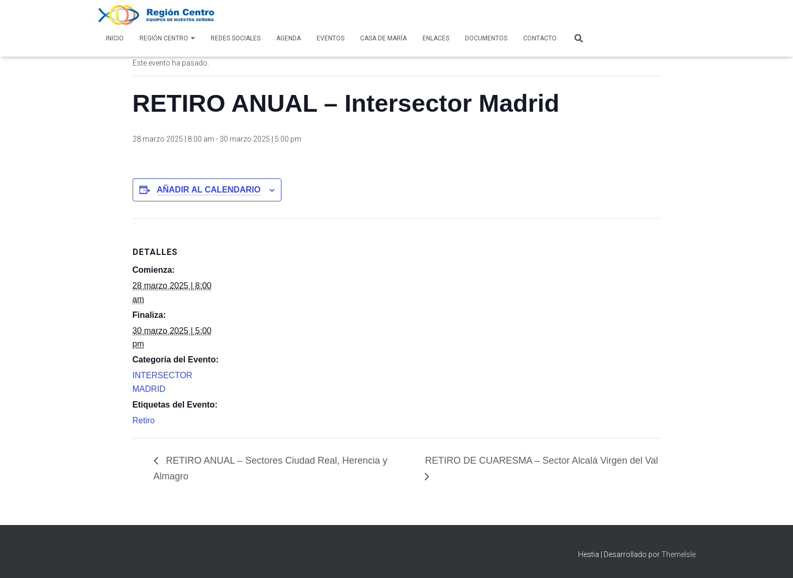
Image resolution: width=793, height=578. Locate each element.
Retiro (144, 420)
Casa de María (383, 38)
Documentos (486, 38)
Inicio (115, 38)
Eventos (330, 38)
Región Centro (167, 38)
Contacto (540, 38)
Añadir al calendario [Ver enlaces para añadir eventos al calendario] (208, 189)
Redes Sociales (235, 38)
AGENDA (288, 38)
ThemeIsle (678, 554)
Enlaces (435, 38)
